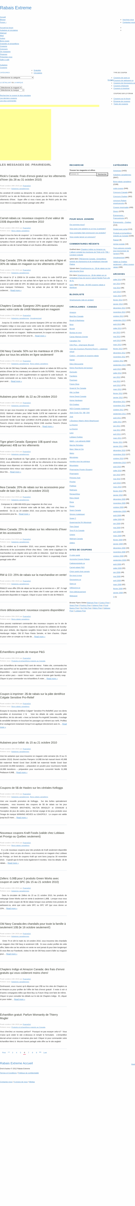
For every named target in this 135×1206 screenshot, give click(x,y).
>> (40, 1052)
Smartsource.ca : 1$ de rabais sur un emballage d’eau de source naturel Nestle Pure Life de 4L (90, 278)
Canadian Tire (75, 341)
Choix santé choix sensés (80, 571)
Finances (3, 54)
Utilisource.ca (75, 588)
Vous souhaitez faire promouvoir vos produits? (88, 233)
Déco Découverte (76, 364)
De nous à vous (76, 575)
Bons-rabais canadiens (20, 231)
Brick (72, 325)
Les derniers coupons (8, 98)
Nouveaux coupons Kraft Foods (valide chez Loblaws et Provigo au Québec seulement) (32, 834)
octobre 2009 (118, 507)
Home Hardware (76, 400)
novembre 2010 (119, 454)
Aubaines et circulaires (9, 30)
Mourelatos (74, 465)
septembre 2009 (119, 511)
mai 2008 (116, 576)
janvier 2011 (118, 446)
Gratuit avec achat (120, 229)
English (111, 80)
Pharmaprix (74, 474)
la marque (18, 82)
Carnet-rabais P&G (77, 567)
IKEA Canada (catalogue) (80, 409)
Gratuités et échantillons (9, 44)
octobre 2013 (118, 316)
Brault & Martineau (77, 320)
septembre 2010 (119, 463)
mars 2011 (117, 438)
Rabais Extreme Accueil (16, 1063)
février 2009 (118, 540)
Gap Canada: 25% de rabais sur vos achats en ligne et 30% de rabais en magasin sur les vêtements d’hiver (33, 262)
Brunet (72, 329)
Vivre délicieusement (78, 592)
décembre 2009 (119, 499)
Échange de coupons (121, 101)
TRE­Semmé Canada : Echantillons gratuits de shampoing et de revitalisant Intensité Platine (89, 261)
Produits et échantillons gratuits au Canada (28, 661)
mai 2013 (116, 337)
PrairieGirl (27, 186)
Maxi (2, 36)
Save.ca (73, 584)
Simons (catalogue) (77, 514)
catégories (5, 72)
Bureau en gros (76, 333)
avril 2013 (117, 340)
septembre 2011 (119, 414)
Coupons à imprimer (121, 88)
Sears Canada (75, 510)
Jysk (71, 417)
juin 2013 (116, 332)
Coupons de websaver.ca (123, 80)
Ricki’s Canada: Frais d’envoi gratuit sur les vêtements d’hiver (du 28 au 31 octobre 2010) (33, 178)
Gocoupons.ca (75, 580)
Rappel (116, 240)
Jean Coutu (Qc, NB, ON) (80, 413)
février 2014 (118, 300)
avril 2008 (117, 580)
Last (45, 1053)
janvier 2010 (118, 495)
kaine (72, 285)
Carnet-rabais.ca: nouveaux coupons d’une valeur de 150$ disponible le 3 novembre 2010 (32, 220)
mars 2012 (117, 389)
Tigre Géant (74, 527)
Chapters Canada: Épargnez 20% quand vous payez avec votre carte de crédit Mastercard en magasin (32, 307)
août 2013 (117, 324)
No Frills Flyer (86, 608)
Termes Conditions (8, 1073)
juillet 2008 (117, 568)
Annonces (117, 171)
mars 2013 (117, 345)
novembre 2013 (119, 312)
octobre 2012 (118, 361)
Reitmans (73, 490)
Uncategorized (35, 318)
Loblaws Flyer (80, 611)
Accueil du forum (6, 28)
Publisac (73, 486)
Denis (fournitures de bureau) (81, 368)
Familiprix (73, 376)
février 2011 (118, 442)
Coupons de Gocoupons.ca (124, 83)
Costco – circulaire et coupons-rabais (84, 356)
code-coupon (118, 188)
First (4, 1053)
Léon (72, 433)
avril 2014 (117, 292)
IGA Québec (74, 404)
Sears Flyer (74, 605)
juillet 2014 (117, 280)
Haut (133, 1064)
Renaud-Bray (75, 494)
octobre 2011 (118, 410)
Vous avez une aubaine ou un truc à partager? (88, 229)
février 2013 (118, 349)
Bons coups (4, 41)
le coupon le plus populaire (15, 95)
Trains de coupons (120, 104)
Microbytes (74, 457)
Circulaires (38, 73)
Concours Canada (120, 192)
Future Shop (74, 384)
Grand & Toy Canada (78, 388)
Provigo (73, 482)
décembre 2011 (119, 402)
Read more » (15, 290)
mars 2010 (117, 487)
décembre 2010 (119, 450)
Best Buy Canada (76, 316)
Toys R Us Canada (77, 530)
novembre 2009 (119, 503)
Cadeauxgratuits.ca (77, 563)
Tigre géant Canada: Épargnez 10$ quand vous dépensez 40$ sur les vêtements (28, 443)
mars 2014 (117, 296)
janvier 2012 (118, 397)
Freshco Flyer (85, 605)
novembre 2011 (119, 406)
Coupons (3, 46)
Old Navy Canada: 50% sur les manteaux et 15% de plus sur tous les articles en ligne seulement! (31, 353)
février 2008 (118, 589)
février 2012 (118, 393)
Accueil (3, 17)
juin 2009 (116, 523)
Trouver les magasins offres (82, 170)
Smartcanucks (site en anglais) (82, 300)
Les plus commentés (8, 101)
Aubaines (3, 65)
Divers (115, 211)
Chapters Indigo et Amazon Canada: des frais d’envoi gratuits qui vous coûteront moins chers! (32, 971)
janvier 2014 (118, 304)
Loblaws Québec (76, 437)
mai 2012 (116, 381)
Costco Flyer (104, 603)
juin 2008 (116, 572)
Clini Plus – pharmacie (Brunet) (82, 345)
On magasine (5, 52)
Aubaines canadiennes (20, 188)
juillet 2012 (117, 373)
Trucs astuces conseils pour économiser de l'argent (122, 251)
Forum (3, 22)
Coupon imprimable (121, 207)
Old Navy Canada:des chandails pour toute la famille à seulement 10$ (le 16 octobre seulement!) (33, 925)
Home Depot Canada (78, 396)
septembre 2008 (119, 560)
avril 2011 (117, 434)
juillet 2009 (117, 519)
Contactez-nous (129, 22)
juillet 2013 (117, 328)
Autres (2, 38)
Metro (72, 453)
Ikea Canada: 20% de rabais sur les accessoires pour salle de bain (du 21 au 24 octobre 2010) (32, 489)
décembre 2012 (119, 353)
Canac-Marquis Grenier (79, 337)
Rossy (72, 506)
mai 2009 (116, 528)
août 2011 (117, 418)
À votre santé (75, 555)
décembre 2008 (119, 548)
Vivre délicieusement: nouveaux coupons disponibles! (32, 610)
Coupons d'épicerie (121, 86)
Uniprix (72, 535)
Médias (32, 1082)
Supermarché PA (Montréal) (80, 522)
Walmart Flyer (92, 603)
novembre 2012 (119, 357)
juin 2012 (116, 377)
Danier (72, 360)
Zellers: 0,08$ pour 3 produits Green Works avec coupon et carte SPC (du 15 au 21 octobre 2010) (29, 880)
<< (9, 1052)
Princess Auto (75, 478)
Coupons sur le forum (121, 99)
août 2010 (117, 467)
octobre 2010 (118, 458)
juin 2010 (116, 475)
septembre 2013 (119, 320)
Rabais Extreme (15, 7)
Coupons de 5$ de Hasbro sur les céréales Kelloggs (31, 787)
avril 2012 (117, 385)
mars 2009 (117, 536)
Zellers (72, 543)
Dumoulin (73, 372)
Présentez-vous (6, 57)
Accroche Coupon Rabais (80, 559)
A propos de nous (21, 1082)
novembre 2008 (119, 552)
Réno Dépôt (74, 498)
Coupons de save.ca (121, 78)
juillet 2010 (117, 471)
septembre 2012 (119, 365)
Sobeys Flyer (97, 605)
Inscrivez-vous (128, 20)
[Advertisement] (25, 134)
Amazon (73, 312)
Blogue (2, 20)
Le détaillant (5, 82)
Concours (4, 49)
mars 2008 (117, 584)
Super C (73, 518)
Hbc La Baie (74, 392)
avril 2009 (117, 532)
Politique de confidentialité (28, 1073)
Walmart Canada (76, 539)
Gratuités (37, 70)
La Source (74, 425)
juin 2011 (116, 426)
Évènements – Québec (122, 222)
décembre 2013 (119, 308)
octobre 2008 (118, 556)
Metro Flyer (97, 608)
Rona (72, 502)
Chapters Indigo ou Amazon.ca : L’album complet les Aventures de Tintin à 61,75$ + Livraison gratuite (90, 252)
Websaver (73, 596)
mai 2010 (116, 479)
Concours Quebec (120, 196)
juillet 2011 (117, 422)
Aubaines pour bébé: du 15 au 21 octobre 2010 (28, 742)
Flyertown (73, 380)
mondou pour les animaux (80, 461)
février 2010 (118, 491)
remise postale (119, 244)
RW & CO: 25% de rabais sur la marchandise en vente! (33, 574)
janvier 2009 (118, 544)
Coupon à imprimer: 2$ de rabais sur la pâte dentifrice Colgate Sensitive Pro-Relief (32, 695)
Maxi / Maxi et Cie (77, 449)
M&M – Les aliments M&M (80, 441)
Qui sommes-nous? (77, 225)
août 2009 (117, 515)
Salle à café (4, 60)
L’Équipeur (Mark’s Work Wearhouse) (84, 421)
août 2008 (117, 564)
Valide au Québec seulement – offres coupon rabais (123, 264)
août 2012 (117, 369)
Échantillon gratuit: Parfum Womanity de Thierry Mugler (29, 1016)
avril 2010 (117, 483)
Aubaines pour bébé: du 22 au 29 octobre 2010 (28, 396)
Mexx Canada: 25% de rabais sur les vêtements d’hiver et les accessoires (33, 531)
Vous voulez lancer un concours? (83, 237)
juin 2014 (116, 284)
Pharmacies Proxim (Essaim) (81, 470)
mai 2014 (116, 288)
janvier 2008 (118, 593)
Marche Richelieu (76, 445)
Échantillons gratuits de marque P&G (22, 651)
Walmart (3, 33)
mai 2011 (116, 430)
